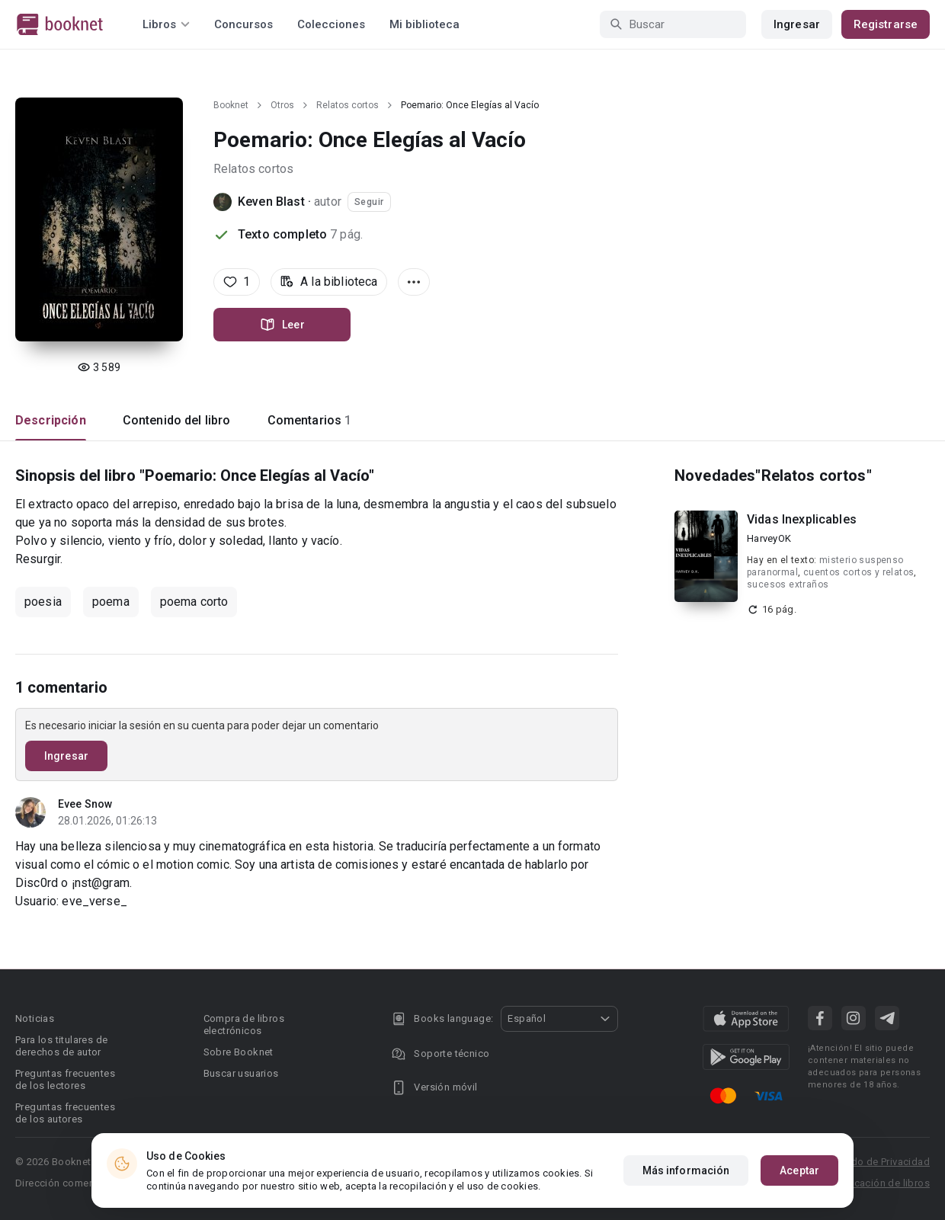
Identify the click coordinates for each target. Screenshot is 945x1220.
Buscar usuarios (241, 1073)
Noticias (34, 1018)
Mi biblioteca (424, 24)
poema (111, 601)
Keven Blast (271, 201)
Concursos (243, 24)
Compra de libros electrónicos (243, 1024)
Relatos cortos (347, 105)
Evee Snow (85, 804)
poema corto (194, 601)
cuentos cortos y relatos (859, 572)
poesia (43, 601)
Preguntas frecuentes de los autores (65, 1113)
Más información (686, 1170)
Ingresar (797, 24)
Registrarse (886, 24)
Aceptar (799, 1170)
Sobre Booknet (238, 1052)
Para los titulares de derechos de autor (61, 1046)
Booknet (230, 105)
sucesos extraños (787, 584)
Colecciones (331, 24)
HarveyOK (769, 538)
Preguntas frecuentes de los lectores (65, 1079)
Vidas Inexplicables (802, 519)
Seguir (369, 202)
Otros (282, 105)
